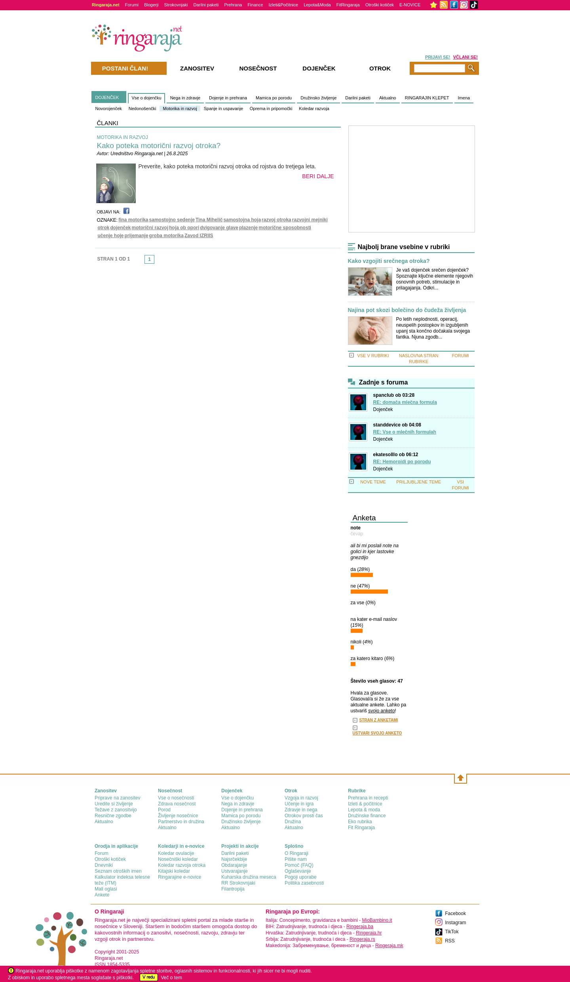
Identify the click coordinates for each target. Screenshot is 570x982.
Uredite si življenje (114, 804)
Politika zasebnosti (304, 883)
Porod (164, 810)
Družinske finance (367, 815)
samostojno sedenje (172, 220)
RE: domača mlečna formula (405, 402)
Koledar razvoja (314, 108)
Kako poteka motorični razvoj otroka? (159, 145)
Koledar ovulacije (176, 853)
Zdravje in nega (301, 810)
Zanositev (197, 68)
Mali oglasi (106, 889)
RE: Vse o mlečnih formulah (404, 432)
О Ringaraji (296, 853)
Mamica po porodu (274, 97)
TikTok (451, 931)
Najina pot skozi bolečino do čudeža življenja (407, 310)
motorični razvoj (150, 227)
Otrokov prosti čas (304, 815)
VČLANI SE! (465, 57)
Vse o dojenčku (146, 97)
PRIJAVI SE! (437, 57)
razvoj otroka (276, 220)
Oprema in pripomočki (271, 108)
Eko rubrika (360, 821)
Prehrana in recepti (368, 798)
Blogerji (151, 4)
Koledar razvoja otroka (181, 865)
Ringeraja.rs (362, 939)
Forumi (132, 4)
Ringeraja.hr (369, 933)
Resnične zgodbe (113, 815)
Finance (255, 4)
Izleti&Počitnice (283, 4)
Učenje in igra (299, 804)
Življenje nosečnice (178, 815)
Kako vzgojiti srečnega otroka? (389, 261)
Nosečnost (258, 68)
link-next (157, 262)
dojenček (120, 227)
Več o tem (171, 977)
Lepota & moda (364, 810)
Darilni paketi (206, 4)
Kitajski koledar (174, 871)
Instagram (455, 922)
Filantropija (233, 889)
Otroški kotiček (379, 4)
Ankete (102, 895)
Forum (101, 853)
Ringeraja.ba (359, 926)
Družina (293, 821)
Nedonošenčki (142, 108)
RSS (450, 941)
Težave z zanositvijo (116, 810)
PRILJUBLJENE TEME (418, 482)
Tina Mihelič (209, 220)
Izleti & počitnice (365, 804)
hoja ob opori (184, 227)
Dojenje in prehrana (228, 97)
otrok (104, 227)
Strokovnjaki (176, 4)
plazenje (248, 227)
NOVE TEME (373, 482)
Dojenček (383, 409)
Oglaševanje (298, 871)
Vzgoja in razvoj (301, 798)
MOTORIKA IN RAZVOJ (122, 137)
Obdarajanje (234, 865)
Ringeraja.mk (389, 945)
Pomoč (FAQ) (299, 865)
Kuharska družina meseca (248, 877)
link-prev (142, 262)
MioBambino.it (377, 920)
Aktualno (387, 97)
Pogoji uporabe (301, 877)
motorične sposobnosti (284, 227)
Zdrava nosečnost (177, 804)
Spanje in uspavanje (223, 108)
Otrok (380, 68)
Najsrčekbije (234, 859)
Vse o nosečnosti (176, 798)
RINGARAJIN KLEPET (427, 97)
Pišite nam (296, 859)
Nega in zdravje (185, 97)
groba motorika (166, 235)
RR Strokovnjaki (238, 883)
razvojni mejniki (310, 220)
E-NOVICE (409, 4)
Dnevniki (104, 865)
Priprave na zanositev (117, 798)
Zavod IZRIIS (198, 235)
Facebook (455, 913)
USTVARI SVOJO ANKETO (377, 733)
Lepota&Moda (317, 4)
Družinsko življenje (318, 97)
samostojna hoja (242, 220)
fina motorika (133, 220)
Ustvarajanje (234, 871)
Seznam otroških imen (118, 871)
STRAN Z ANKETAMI (378, 720)
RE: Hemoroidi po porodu (402, 461)
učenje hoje (111, 235)
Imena (464, 97)
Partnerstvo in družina (181, 821)
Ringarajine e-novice (179, 877)
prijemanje (136, 235)
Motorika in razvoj (180, 108)
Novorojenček (108, 108)
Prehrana (233, 4)
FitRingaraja (348, 4)
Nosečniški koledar (178, 859)
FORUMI (460, 355)
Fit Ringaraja (361, 827)
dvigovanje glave (219, 227)
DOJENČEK (107, 97)
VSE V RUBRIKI (373, 355)
